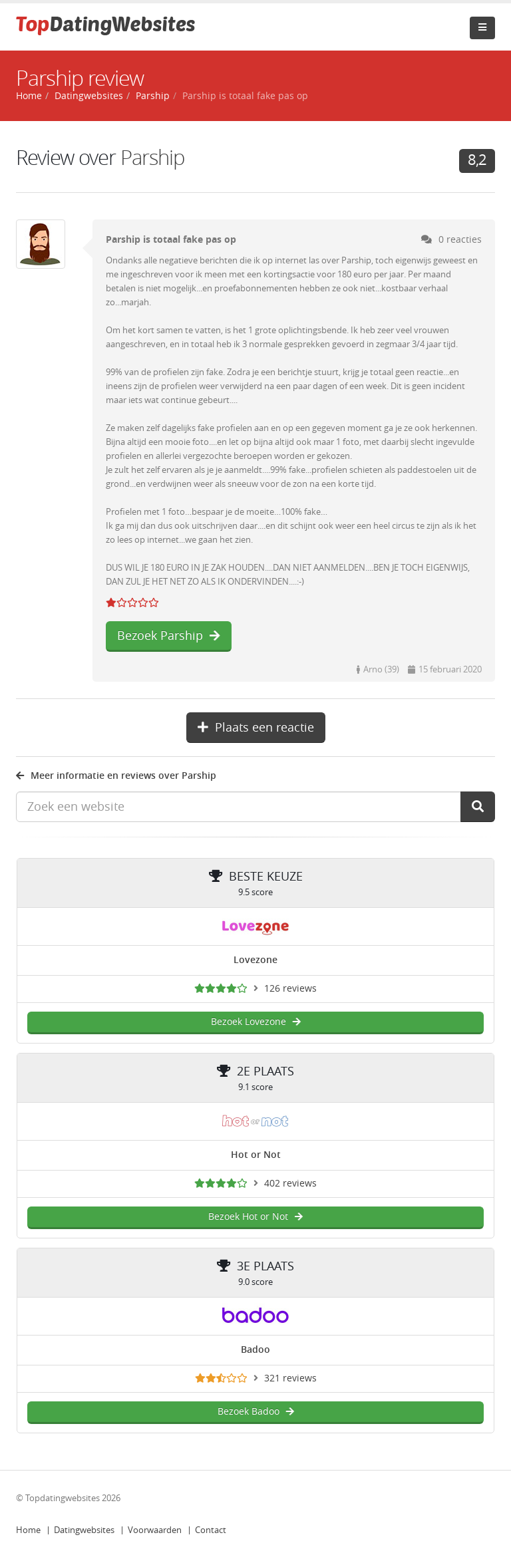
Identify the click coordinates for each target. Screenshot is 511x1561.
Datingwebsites (84, 1530)
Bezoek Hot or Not (255, 1216)
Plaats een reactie (256, 727)
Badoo (255, 1349)
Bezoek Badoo (256, 1411)
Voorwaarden (155, 1530)
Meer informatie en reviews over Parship (116, 775)
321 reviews (290, 1378)
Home (28, 1530)
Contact (210, 1530)
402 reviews (290, 1183)
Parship (153, 96)
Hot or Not (256, 1155)
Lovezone (255, 960)
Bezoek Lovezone (256, 1022)
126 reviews (290, 988)
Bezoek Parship (168, 636)
